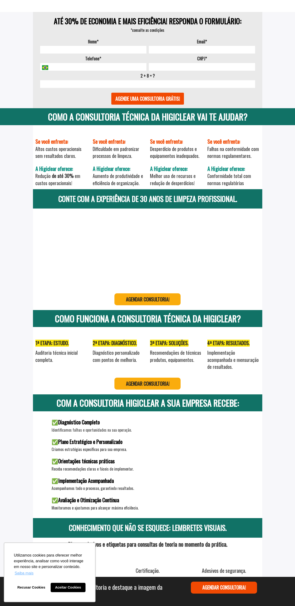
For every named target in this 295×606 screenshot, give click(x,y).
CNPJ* (202, 58)
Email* (202, 41)
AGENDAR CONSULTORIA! (147, 299)
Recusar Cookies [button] (31, 587)
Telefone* (93, 58)
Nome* (93, 41)
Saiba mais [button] (24, 573)
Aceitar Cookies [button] (68, 587)
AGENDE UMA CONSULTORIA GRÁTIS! (147, 98)
